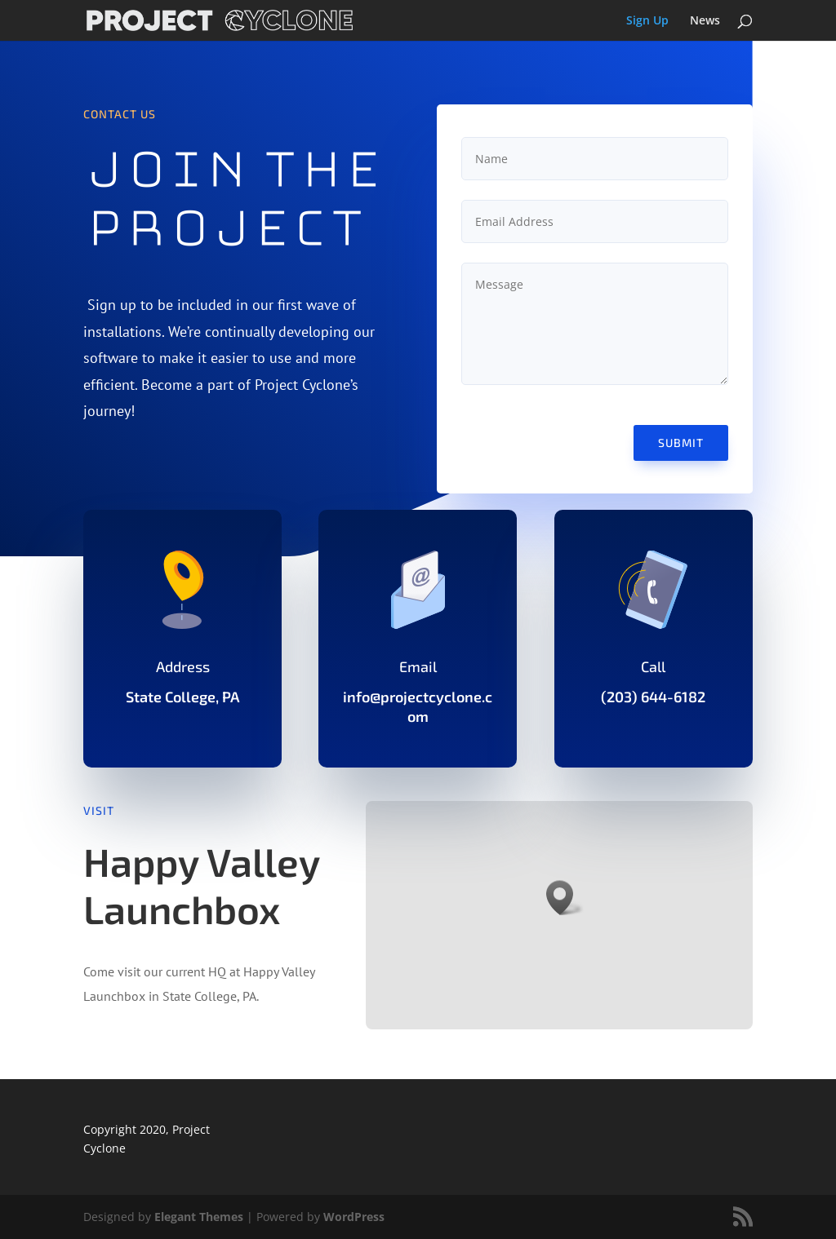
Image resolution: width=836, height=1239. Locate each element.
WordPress (354, 1216)
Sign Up (647, 21)
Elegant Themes (198, 1216)
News (705, 21)
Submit (681, 442)
